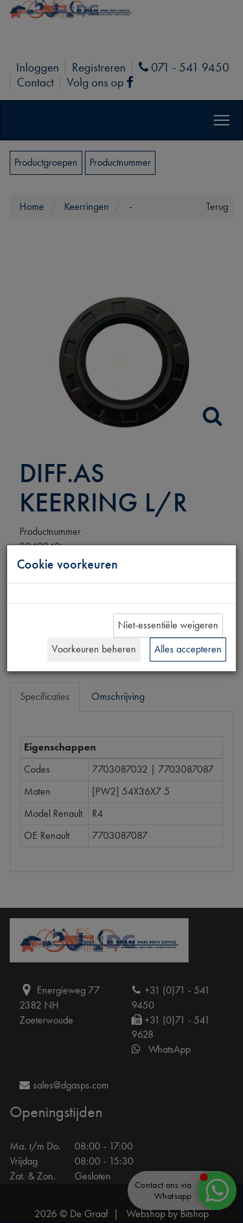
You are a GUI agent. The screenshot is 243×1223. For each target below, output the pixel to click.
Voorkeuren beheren (94, 649)
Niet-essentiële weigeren (168, 625)
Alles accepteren (188, 649)
